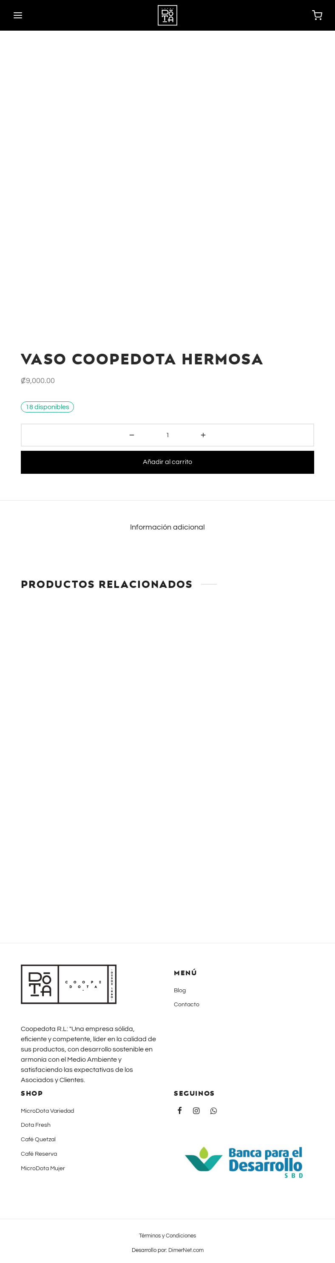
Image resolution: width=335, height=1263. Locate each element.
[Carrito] (317, 15)
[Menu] (18, 15)
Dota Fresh (36, 1125)
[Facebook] (179, 1111)
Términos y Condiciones (167, 1236)
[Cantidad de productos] (167, 435)
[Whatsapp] (213, 1111)
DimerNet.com (186, 1250)
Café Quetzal (38, 1140)
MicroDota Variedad (47, 1111)
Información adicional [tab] (167, 527)
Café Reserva (39, 1154)
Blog (180, 991)
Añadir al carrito (167, 461)
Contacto (186, 1005)
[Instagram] (196, 1111)
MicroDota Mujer (43, 1168)
